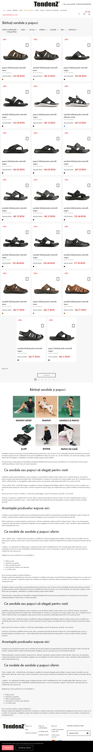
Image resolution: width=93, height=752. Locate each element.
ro (86, 12)
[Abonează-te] (87, 733)
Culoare (53, 30)
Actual (32, 30)
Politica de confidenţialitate (42, 727)
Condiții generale (43, 731)
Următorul (46, 375)
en (89, 12)
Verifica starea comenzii (55, 736)
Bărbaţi (15, 10)
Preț (62, 30)
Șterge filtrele (12, 32)
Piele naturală (29, 10)
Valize (42, 10)
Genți (37, 10)
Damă (9, 10)
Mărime (42, 30)
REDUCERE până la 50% (10, 15)
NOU (4, 10)
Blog (26, 729)
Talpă (23, 30)
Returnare (54, 726)
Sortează (72, 30)
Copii (20, 10)
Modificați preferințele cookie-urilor (57, 730)
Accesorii (63, 10)
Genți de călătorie (52, 10)
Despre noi (28, 726)
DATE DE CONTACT (31, 733)
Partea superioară (9, 30)
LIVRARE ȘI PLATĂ (43, 735)
